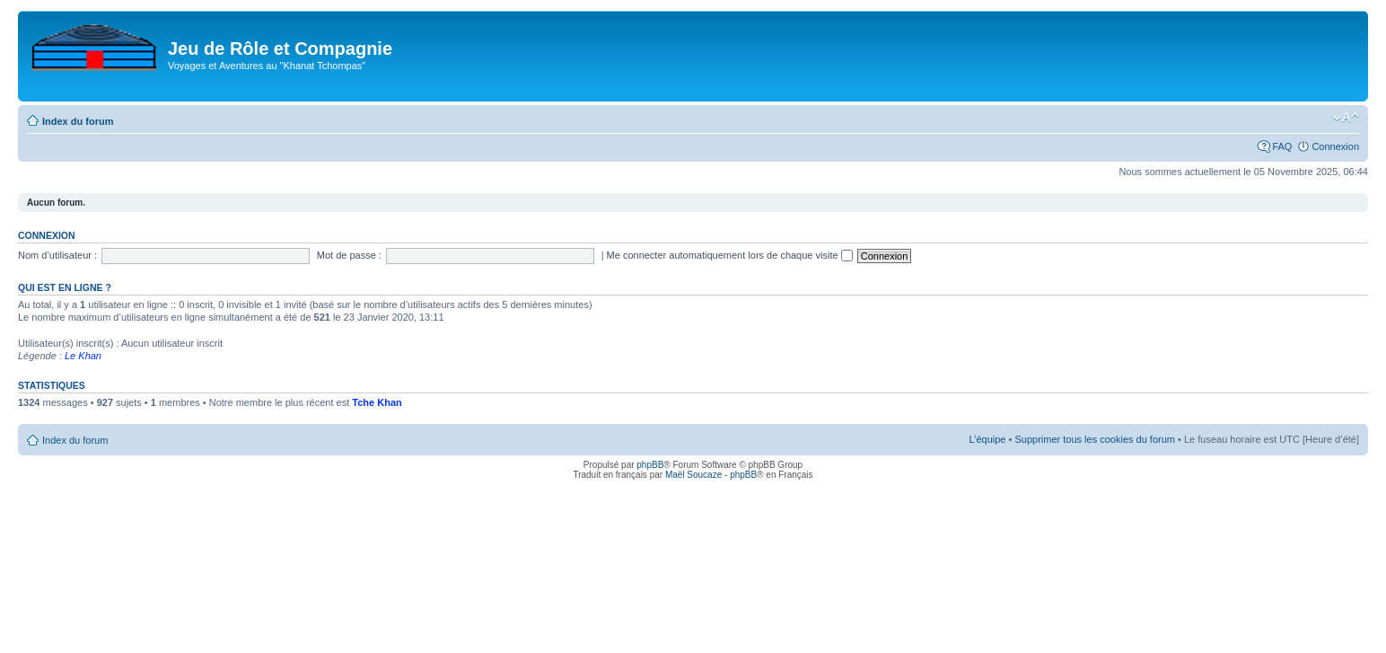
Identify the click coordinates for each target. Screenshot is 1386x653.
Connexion (1335, 146)
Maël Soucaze (693, 475)
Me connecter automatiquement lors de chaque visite (730, 255)
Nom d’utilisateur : (57, 255)
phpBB (649, 465)
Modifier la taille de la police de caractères (1346, 118)
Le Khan (83, 355)
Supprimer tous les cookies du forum (1094, 439)
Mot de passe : (349, 255)
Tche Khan (376, 402)
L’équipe (987, 439)
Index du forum (77, 121)
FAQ (1282, 146)
